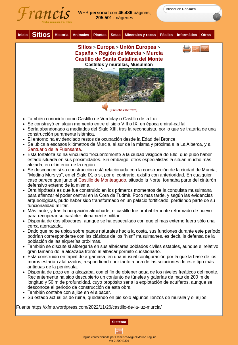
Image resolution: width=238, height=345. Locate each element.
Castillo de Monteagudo (102, 180)
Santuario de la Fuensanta (54, 149)
